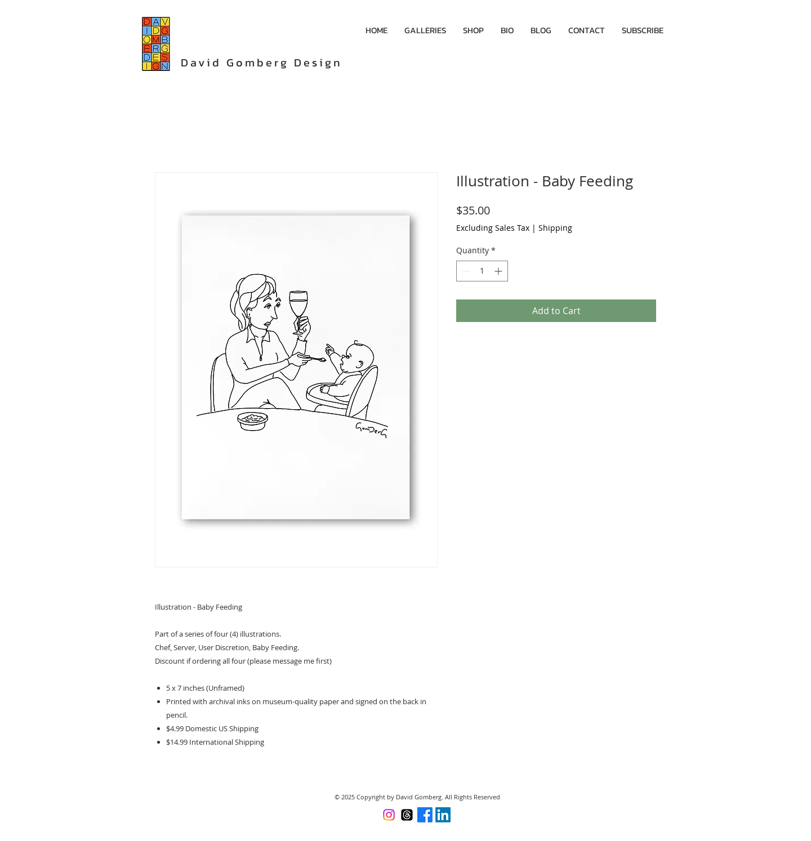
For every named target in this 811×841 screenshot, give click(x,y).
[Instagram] (388, 814)
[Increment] (499, 271)
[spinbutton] (482, 271)
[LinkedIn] (443, 814)
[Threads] (407, 814)
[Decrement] (465, 271)
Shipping (555, 227)
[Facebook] (425, 814)
